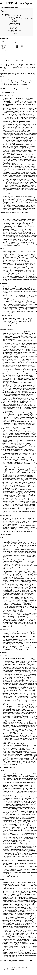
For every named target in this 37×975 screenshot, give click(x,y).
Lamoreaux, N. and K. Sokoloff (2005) (13, 141)
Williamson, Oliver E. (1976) (11, 529)
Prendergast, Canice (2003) (10, 447)
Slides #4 (27, 585)
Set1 (12, 762)
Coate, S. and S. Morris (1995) (11, 573)
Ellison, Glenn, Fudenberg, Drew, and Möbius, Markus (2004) (19, 821)
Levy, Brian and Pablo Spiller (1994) (13, 406)
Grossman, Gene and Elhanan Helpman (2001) (16, 829)
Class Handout (24, 675)
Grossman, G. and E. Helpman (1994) (13, 608)
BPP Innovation (9, 99)
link (31, 780)
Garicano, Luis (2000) (9, 369)
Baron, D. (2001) (7, 682)
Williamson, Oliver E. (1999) (11, 502)
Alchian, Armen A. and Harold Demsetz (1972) (15, 335)
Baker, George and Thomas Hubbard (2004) (14, 255)
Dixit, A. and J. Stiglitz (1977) (11, 223)
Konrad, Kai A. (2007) (9, 845)
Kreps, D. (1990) (7, 930)
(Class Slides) (24, 228)
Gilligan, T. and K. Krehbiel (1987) (12, 747)
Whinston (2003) (7, 479)
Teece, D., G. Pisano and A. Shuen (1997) (14, 310)
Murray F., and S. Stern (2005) (11, 158)
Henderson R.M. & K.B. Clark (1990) (13, 132)
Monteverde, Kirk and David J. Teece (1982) (14, 432)
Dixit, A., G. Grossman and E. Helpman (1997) (15, 588)
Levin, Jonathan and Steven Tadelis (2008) (14, 940)
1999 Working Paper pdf (19, 690)
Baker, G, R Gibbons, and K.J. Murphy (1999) (15, 344)
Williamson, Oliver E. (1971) (11, 522)
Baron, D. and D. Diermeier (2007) (12, 697)
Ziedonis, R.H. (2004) (9, 190)
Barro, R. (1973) (7, 544)
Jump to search (14, 7)
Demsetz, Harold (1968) (9, 363)
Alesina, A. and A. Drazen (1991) (12, 662)
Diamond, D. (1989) (8, 895)
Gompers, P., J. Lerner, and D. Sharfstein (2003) (16, 125)
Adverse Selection (8, 873)
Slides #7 (33, 597)
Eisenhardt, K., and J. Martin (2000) (12, 290)
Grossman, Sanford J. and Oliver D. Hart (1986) (15, 262)
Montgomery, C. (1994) (9, 297)
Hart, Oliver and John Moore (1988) (12, 837)
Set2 (10, 765)
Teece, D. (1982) (7, 303)
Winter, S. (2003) (7, 322)
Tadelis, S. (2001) (8, 947)
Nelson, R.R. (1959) (8, 168)
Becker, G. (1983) (7, 553)
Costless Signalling (8, 878)
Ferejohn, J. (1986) (8, 601)
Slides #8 (18, 648)
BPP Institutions (9, 332)
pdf (16, 105)
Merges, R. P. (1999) (8, 200)
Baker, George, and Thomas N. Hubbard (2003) (15, 351)
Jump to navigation (5, 7)
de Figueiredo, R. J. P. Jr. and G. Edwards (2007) (16, 714)
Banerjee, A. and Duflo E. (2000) (11, 886)
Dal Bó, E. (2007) (7, 582)
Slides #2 (25, 620)
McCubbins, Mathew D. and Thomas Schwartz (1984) (17, 416)
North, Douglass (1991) (9, 442)
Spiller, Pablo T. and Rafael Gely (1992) (13, 461)
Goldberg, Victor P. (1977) (10, 916)
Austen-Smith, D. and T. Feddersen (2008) (14, 668)
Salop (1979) (6, 237)
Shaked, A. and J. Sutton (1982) (12, 243)
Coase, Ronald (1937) (9, 358)
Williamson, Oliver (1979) (10, 486)
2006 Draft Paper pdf (27, 702)
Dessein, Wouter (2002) (9, 810)
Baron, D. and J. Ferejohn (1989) (12, 708)
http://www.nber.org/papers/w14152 (16, 455)
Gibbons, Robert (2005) (9, 278)
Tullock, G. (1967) (8, 623)
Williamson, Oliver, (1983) (10, 509)
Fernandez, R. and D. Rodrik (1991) (13, 737)
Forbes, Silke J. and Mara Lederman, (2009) (14, 901)
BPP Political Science (10, 659)
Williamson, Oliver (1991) (10, 493)
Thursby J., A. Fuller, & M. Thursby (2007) (15, 183)
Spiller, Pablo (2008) (8, 453)
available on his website (13, 757)
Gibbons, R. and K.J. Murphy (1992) (13, 908)
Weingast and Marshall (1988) (11, 471)
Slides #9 (34, 549)
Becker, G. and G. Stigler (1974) (11, 563)
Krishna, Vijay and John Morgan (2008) (13, 852)
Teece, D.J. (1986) (8, 176)
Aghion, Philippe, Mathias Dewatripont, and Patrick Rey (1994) (19, 777)
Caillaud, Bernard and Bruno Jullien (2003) (15, 800)
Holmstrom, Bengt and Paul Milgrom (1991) (14, 269)
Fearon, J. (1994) (7, 731)
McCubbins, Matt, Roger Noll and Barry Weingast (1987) (18, 425)
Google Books (11, 934)
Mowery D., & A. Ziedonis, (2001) (12, 148)
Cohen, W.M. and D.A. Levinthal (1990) (14, 118)
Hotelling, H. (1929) (8, 233)
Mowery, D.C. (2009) (9, 209)
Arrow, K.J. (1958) (8, 110)
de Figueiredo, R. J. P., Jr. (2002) (12, 724)
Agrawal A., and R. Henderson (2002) (13, 102)
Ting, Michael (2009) (9, 756)
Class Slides (32, 678)
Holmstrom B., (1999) (9, 924)
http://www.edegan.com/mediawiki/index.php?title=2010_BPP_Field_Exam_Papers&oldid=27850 (16, 965)
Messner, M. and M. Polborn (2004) (12, 615)
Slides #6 (21, 643)
